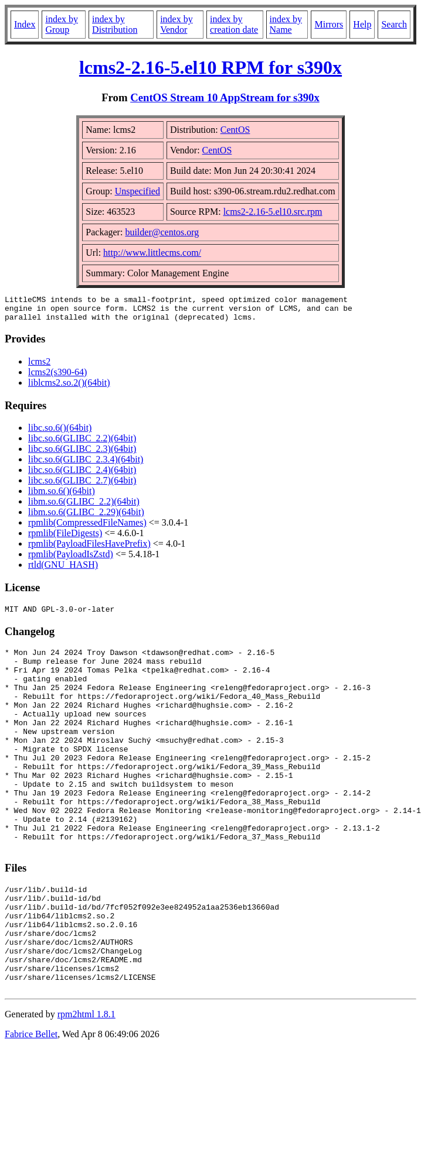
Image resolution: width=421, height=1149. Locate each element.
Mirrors (328, 24)
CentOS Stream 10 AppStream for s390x (225, 97)
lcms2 (39, 367)
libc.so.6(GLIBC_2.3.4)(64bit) (85, 464)
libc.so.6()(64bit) (59, 433)
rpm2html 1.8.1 (86, 1083)
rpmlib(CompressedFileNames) (87, 528)
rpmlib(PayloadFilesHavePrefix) (89, 549)
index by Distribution (114, 24)
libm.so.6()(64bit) (61, 496)
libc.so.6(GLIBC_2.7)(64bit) (82, 486)
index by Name (286, 24)
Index (24, 24)
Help (362, 24)
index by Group (61, 24)
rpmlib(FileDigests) (65, 538)
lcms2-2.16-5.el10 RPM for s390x (210, 67)
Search (394, 24)
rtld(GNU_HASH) (63, 570)
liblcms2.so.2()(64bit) (69, 388)
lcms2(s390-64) (57, 377)
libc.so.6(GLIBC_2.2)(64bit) (82, 443)
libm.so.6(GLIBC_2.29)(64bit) (86, 517)
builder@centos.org (162, 232)
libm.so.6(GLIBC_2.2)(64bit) (84, 507)
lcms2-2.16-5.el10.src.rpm (272, 212)
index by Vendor (176, 24)
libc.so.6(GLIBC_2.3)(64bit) (82, 454)
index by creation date (234, 24)
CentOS (235, 130)
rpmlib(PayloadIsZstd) (70, 559)
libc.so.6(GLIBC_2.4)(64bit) (82, 475)
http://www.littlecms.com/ (152, 253)
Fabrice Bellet (31, 1102)
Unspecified (137, 191)
